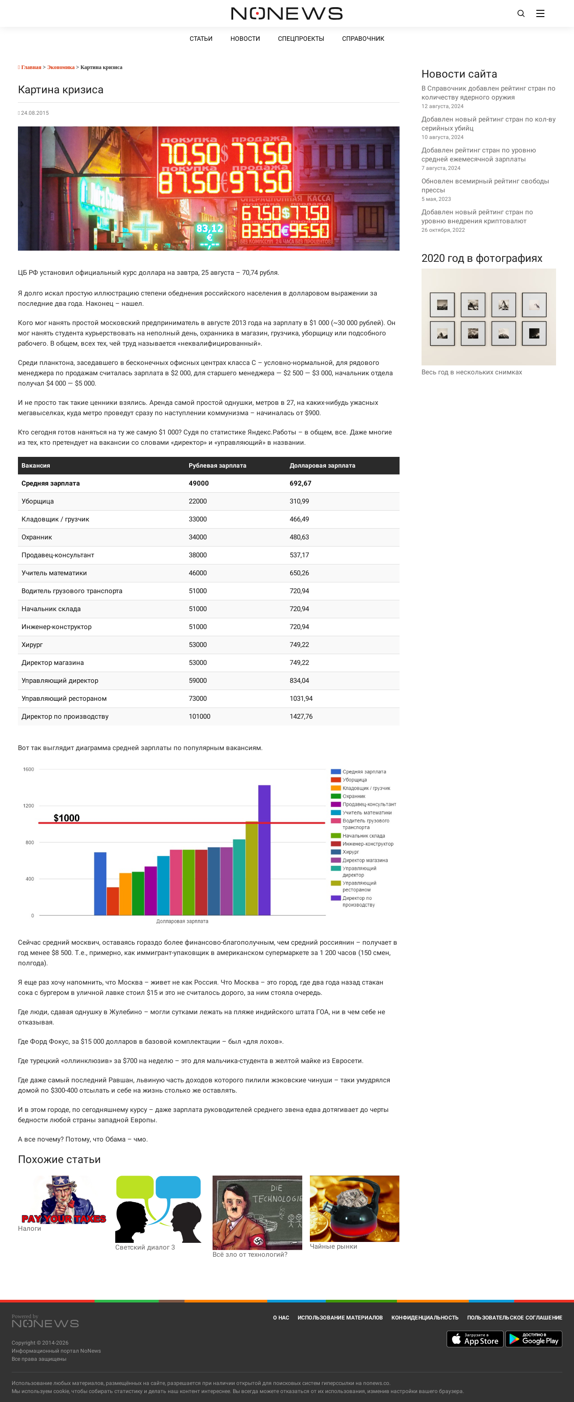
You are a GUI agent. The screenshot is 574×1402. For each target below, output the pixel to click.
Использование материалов (340, 1318)
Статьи (201, 38)
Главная (29, 67)
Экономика (60, 67)
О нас (281, 1318)
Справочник (363, 38)
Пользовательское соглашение (515, 1318)
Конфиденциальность (425, 1318)
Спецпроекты (301, 38)
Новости (245, 38)
